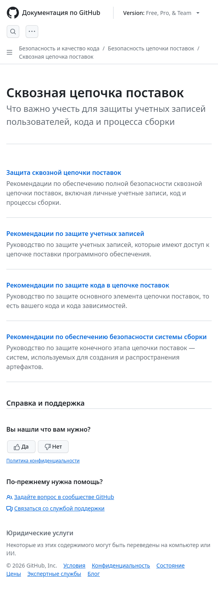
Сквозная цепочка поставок (56, 56)
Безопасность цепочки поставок (151, 48)
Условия (74, 565)
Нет (53, 446)
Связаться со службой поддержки (55, 508)
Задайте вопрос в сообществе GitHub (60, 497)
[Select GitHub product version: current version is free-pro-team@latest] (161, 13)
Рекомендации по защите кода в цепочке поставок (87, 285)
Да (21, 446)
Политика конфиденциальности (43, 460)
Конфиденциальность (121, 565)
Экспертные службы (54, 573)
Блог (94, 573)
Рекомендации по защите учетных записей (75, 233)
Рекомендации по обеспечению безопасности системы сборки (106, 336)
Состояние (171, 565)
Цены (13, 573)
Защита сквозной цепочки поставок (63, 172)
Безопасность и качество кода (59, 48)
